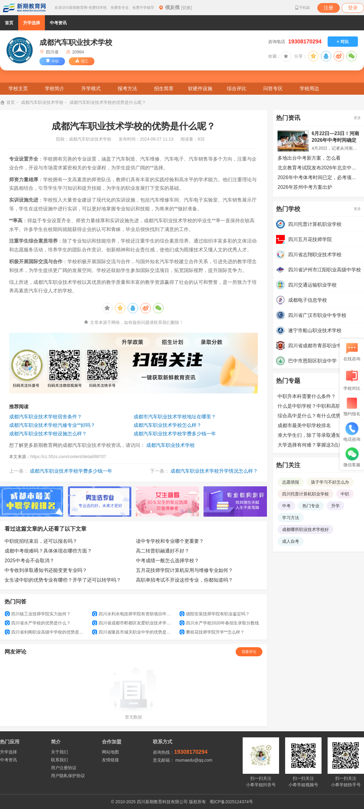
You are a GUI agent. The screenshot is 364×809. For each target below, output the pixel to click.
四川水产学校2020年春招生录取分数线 (219, 622)
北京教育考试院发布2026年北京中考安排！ (318, 167)
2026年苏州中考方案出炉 (305, 187)
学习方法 (290, 517)
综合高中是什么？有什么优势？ (311, 415)
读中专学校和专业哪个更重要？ (170, 541)
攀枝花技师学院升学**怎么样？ (212, 632)
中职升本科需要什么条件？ (307, 396)
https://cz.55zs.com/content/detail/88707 (68, 456)
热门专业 (310, 505)
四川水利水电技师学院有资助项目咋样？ (133, 613)
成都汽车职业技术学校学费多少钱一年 (174, 433)
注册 (328, 7)
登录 (353, 7)
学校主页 (18, 88)
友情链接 (110, 759)
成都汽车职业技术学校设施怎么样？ (48, 433)
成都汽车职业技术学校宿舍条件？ (45, 416)
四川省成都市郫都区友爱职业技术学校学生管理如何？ (133, 622)
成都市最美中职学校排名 (304, 425)
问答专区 (273, 88)
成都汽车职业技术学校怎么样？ (167, 425)
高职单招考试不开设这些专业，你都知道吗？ (184, 580)
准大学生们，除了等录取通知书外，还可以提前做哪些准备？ (318, 435)
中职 (345, 493)
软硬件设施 (200, 88)
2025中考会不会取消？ (29, 560)
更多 (357, 118)
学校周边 (309, 88)
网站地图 (110, 752)
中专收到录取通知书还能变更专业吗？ (46, 570)
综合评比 (236, 88)
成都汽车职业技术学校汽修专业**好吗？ (52, 425)
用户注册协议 (63, 767)
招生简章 (164, 88)
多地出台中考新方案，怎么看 (309, 158)
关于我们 (59, 752)
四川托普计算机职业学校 (305, 493)
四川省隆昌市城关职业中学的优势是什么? (133, 632)
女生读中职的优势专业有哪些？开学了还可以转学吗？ (63, 580)
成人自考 (290, 541)
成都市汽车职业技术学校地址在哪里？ (174, 416)
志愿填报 (290, 482)
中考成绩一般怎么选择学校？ (167, 560)
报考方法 (127, 88)
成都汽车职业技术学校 (42, 102)
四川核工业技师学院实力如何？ (38, 613)
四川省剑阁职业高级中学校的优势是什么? (46, 632)
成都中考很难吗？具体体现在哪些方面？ (48, 550)
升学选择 (31, 22)
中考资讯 (58, 22)
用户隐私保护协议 (68, 775)
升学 (335, 505)
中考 (286, 505)
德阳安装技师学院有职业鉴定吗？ (215, 613)
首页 (9, 22)
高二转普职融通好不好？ (162, 550)
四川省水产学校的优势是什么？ (38, 622)
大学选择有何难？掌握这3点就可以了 (318, 444)
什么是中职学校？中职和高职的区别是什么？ (318, 406)
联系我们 (59, 759)
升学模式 (91, 88)
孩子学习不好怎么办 (330, 482)
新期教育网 (24, 7)
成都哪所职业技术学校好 (305, 529)
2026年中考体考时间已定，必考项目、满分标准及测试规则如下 (318, 177)
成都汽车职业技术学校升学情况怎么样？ (214, 471)
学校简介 (54, 88)
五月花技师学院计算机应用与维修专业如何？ (184, 570)
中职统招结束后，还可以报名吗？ (41, 541)
